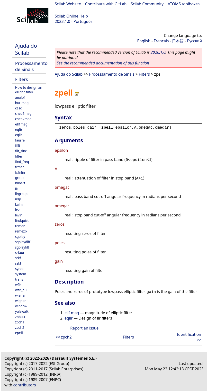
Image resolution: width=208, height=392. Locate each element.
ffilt (17, 145)
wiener (20, 295)
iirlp (18, 199)
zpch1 (19, 322)
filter (18, 156)
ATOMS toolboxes (184, 4)
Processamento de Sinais (31, 66)
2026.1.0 (158, 52)
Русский (194, 41)
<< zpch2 (63, 337)
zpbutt (20, 316)
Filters (21, 79)
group (20, 177)
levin (18, 215)
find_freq (22, 161)
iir (16, 188)
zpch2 (19, 327)
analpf (20, 97)
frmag (20, 167)
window (21, 306)
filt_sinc (21, 151)
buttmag (21, 102)
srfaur (19, 252)
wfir (18, 284)
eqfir (18, 129)
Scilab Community (147, 4)
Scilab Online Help (71, 16)
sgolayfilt (22, 247)
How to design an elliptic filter (28, 89)
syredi (19, 268)
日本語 (178, 41)
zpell (19, 332)
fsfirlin (20, 172)
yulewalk (21, 311)
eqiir (18, 135)
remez (20, 225)
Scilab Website (68, 4)
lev (17, 209)
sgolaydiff (22, 242)
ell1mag (21, 124)
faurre (20, 140)
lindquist (21, 220)
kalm (19, 204)
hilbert (20, 183)
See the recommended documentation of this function (103, 63)
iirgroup (21, 193)
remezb (21, 231)
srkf (18, 258)
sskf (18, 263)
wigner (20, 300)
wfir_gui (21, 290)
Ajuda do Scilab (26, 49)
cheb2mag (23, 118)
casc (18, 108)
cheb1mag (23, 113)
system (20, 274)
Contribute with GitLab (106, 4)
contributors (24, 385)
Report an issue (84, 328)
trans (19, 279)
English (143, 41)
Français (161, 41)
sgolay (20, 236)
